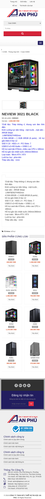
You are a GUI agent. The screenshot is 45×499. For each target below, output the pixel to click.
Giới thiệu (23, 2)
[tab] (4, 176)
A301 (11, 358)
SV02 (11, 324)
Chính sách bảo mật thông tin (14, 446)
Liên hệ (32, 2)
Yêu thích (11, 266)
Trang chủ (13, 2)
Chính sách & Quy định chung (14, 439)
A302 (35, 324)
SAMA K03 (35, 358)
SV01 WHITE (11, 290)
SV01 (35, 256)
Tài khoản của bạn (26, 5)
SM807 (11, 256)
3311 (35, 290)
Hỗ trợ (14, 5)
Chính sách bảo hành (11, 443)
